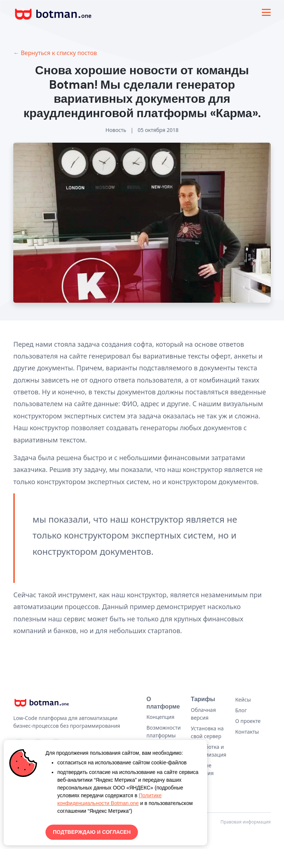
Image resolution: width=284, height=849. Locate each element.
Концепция (160, 716)
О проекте (248, 720)
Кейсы (243, 699)
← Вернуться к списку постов (55, 53)
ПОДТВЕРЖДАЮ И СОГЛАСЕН (92, 832)
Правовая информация (245, 822)
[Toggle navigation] (266, 12)
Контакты (247, 731)
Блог (241, 710)
